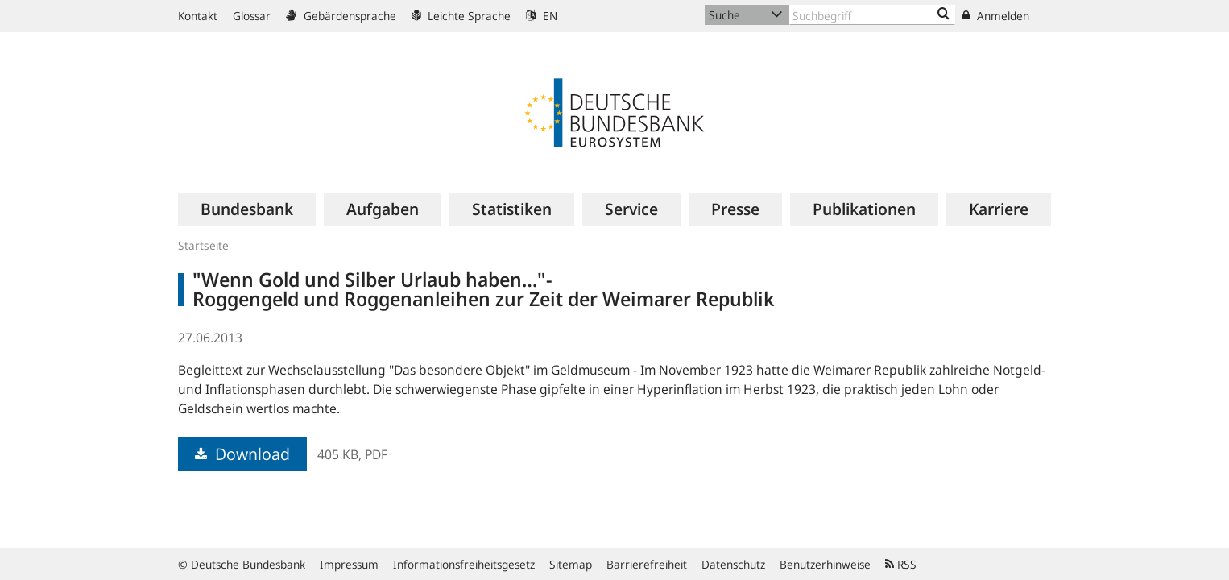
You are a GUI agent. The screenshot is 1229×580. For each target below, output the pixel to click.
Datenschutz (733, 564)
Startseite (203, 245)
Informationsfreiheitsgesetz (464, 564)
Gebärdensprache (341, 15)
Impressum (349, 564)
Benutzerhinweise (825, 564)
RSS (901, 564)
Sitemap (570, 564)
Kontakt (197, 15)
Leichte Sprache (461, 15)
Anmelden (995, 15)
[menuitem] (247, 209)
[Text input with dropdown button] (872, 15)
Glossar (252, 15)
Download (242, 454)
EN (541, 15)
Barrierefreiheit (646, 564)
